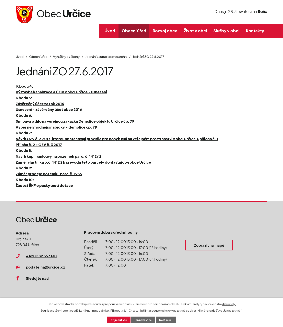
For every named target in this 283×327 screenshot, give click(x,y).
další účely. (229, 303)
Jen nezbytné (143, 319)
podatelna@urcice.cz (45, 267)
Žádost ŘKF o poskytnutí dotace (44, 185)
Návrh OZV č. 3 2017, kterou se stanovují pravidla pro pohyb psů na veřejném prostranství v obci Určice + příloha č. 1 (117, 138)
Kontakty (255, 30)
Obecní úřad (134, 30)
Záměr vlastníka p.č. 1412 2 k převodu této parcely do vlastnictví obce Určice (83, 162)
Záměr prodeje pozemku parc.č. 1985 (49, 173)
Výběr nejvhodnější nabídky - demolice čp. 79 (56, 127)
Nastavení (167, 319)
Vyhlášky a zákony (66, 57)
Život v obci (195, 30)
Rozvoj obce (165, 30)
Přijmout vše (117, 319)
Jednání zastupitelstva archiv (106, 57)
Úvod (110, 30)
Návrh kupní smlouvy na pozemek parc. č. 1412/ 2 (58, 156)
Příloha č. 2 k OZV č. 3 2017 (39, 144)
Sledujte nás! (38, 278)
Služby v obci (226, 30)
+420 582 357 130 (41, 256)
